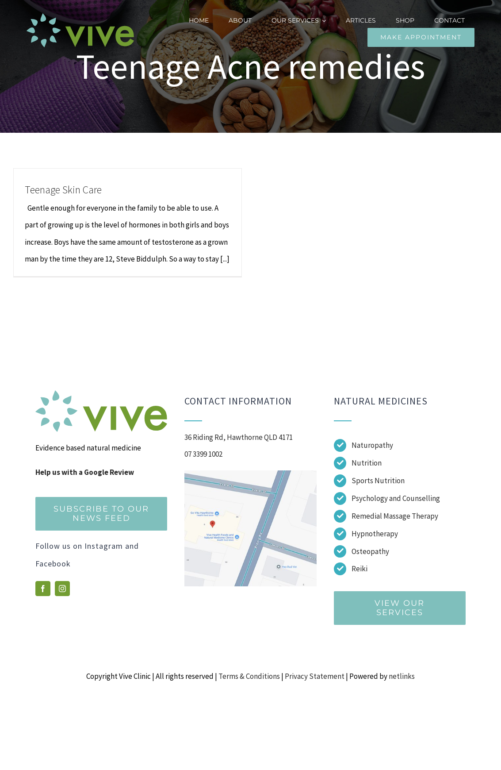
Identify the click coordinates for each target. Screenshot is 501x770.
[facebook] (42, 588)
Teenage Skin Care (63, 189)
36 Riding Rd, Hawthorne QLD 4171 (238, 437)
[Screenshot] (250, 474)
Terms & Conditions (249, 676)
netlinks (402, 676)
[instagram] (62, 588)
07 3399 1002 (203, 454)
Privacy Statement (314, 676)
